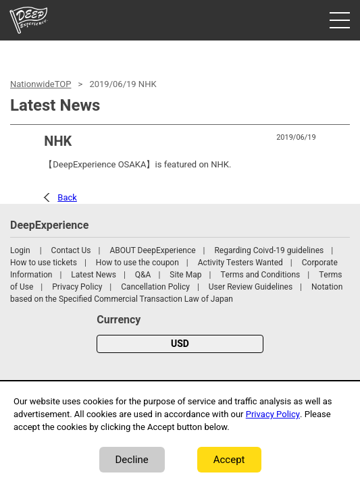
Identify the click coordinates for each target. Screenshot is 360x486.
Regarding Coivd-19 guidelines (269, 250)
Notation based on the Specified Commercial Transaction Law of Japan (176, 293)
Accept (229, 459)
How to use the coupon (137, 262)
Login (20, 250)
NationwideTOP (40, 84)
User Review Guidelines (250, 287)
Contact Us (71, 250)
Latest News (93, 275)
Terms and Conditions (260, 275)
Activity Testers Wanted (240, 262)
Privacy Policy (77, 287)
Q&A (143, 275)
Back (67, 197)
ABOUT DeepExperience (152, 250)
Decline (132, 459)
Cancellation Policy (155, 287)
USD (180, 344)
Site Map (185, 275)
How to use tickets (43, 262)
